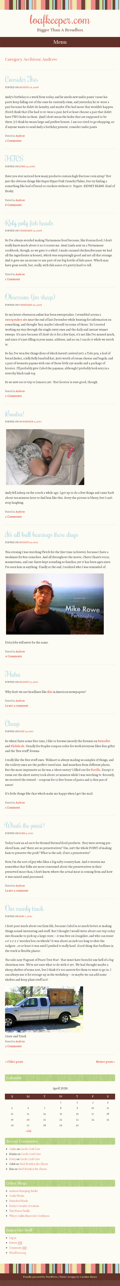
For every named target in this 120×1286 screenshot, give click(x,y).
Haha (13, 674)
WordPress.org (17, 1253)
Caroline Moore (88, 1276)
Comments (18, 1248)
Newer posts (105, 1062)
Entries (15, 1243)
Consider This (21, 79)
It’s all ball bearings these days (41, 534)
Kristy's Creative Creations (24, 1206)
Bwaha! (14, 413)
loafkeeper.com (60, 19)
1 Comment (12, 279)
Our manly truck (24, 908)
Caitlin (12, 1149)
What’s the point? (25, 825)
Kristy (12, 1159)
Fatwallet (104, 741)
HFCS (14, 158)
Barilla (95, 770)
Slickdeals (17, 746)
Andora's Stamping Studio (23, 1191)
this (49, 692)
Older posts (14, 1062)
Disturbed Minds (18, 1201)
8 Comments (13, 205)
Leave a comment (16, 706)
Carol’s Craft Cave (30, 1149)
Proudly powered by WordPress (40, 1276)
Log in (12, 1238)
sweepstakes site (16, 320)
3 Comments (13, 141)
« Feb (28, 1131)
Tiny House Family (19, 1211)
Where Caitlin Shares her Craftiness (29, 1216)
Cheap (12, 723)
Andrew (20, 136)
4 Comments (13, 656)
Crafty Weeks (16, 1196)
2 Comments (13, 396)
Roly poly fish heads (29, 222)
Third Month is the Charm (33, 1164)
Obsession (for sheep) (30, 296)
